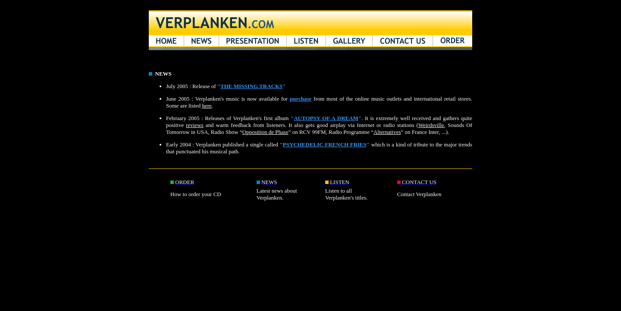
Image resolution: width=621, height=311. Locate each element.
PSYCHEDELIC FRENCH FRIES (325, 144)
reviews (194, 125)
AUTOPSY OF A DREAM (326, 118)
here (206, 105)
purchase (300, 98)
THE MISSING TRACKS (251, 86)
